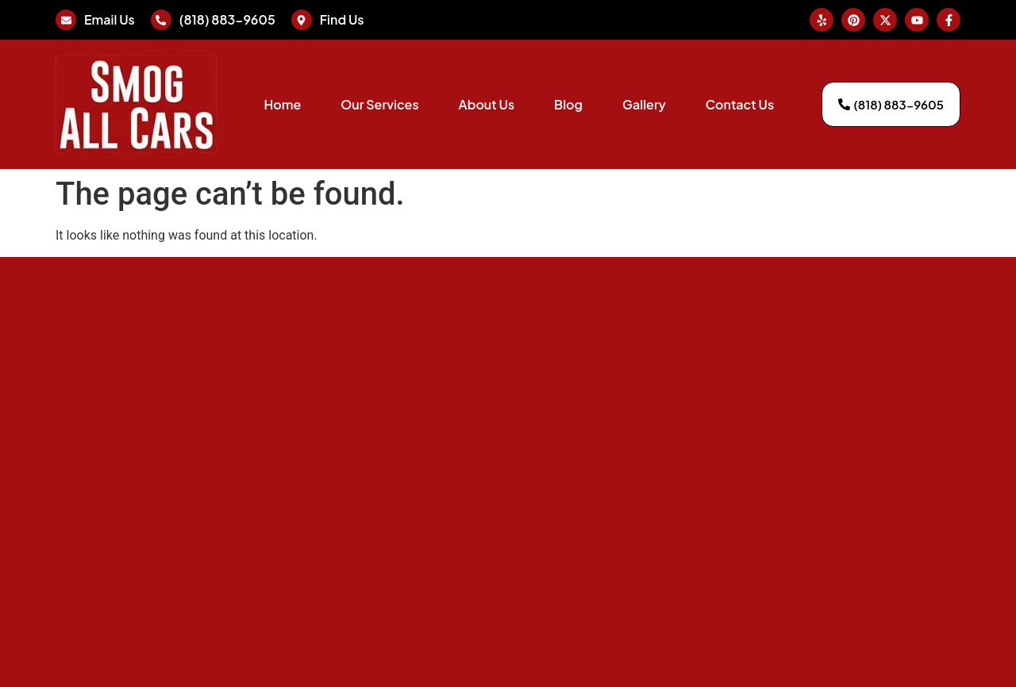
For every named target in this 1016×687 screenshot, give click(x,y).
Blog (568, 104)
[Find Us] (301, 20)
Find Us (342, 19)
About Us (486, 104)
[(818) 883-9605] (161, 20)
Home (282, 104)
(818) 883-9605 (227, 19)
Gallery (644, 104)
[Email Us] (66, 20)
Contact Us (740, 104)
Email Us (109, 19)
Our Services (379, 104)
